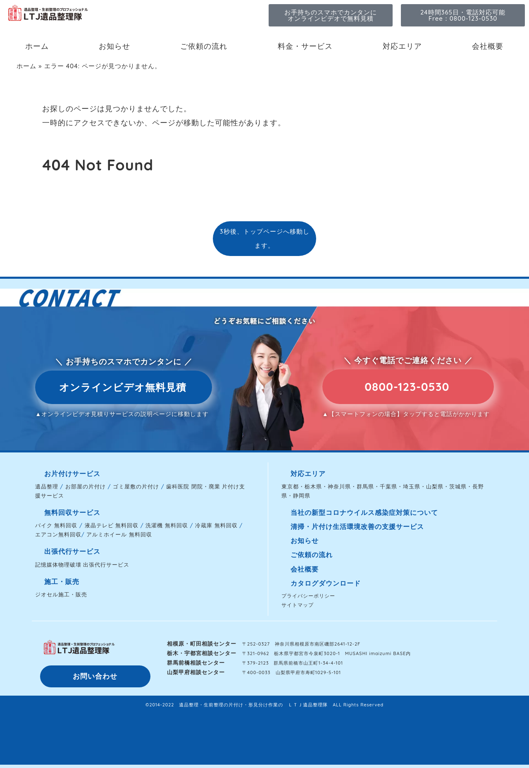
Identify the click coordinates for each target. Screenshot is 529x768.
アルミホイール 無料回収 (119, 534)
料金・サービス (305, 46)
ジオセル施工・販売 (61, 594)
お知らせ (114, 46)
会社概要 (487, 46)
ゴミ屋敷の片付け (136, 486)
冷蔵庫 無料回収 (216, 525)
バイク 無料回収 (56, 525)
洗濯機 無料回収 (166, 525)
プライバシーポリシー (308, 596)
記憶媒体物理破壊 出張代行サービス (82, 564)
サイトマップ (297, 605)
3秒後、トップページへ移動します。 (264, 238)
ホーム (37, 46)
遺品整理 (46, 486)
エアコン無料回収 (58, 534)
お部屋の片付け (85, 486)
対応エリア (402, 46)
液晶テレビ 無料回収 (112, 525)
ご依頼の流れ (203, 46)
